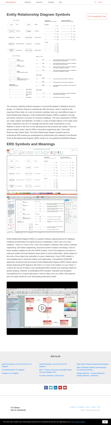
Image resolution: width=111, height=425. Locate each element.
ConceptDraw (10, 2)
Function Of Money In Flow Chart (51, 375)
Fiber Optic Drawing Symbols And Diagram (93, 364)
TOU (98, 407)
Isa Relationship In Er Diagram (13, 370)
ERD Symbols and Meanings (31, 144)
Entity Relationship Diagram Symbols (38, 14)
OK (105, 422)
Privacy (93, 407)
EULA (87, 407)
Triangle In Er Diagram (10, 373)
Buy (60, 2)
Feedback (81, 407)
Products (28, 2)
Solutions (39, 2)
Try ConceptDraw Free (97, 16)
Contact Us (73, 407)
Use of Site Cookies (78, 422)
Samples (51, 2)
